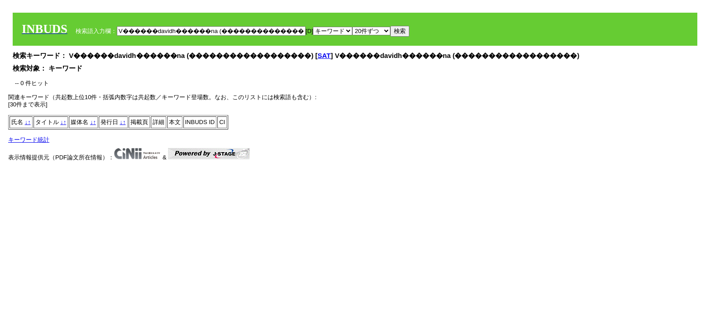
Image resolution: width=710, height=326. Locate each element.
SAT (324, 55)
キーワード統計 (28, 139)
